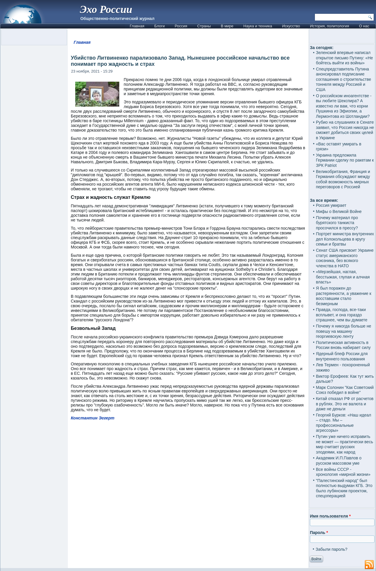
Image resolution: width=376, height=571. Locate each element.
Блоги (159, 26)
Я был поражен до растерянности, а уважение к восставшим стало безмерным (343, 296)
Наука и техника (258, 26)
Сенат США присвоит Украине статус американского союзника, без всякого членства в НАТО (344, 258)
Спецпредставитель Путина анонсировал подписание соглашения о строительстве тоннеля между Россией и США (343, 79)
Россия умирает (331, 205)
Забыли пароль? (331, 549)
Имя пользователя (330, 516)
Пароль (319, 532)
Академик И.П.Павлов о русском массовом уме (338, 461)
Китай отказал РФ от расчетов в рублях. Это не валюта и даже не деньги (344, 403)
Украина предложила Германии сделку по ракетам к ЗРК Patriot (345, 160)
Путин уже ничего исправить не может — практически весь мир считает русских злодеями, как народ (344, 444)
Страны (204, 26)
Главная (137, 26)
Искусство (291, 26)
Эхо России (106, 9)
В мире (227, 26)
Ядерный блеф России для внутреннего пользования (341, 356)
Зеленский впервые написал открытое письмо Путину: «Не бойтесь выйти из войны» (344, 57)
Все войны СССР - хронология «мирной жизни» (343, 472)
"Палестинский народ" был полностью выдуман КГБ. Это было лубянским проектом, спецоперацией (344, 488)
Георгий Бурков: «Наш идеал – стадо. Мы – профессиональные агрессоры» (343, 423)
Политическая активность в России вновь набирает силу (343, 345)
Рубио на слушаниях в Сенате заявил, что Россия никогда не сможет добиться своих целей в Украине (345, 130)
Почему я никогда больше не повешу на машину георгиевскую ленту (343, 331)
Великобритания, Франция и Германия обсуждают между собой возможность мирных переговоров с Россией (343, 179)
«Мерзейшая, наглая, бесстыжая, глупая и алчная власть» (343, 276)
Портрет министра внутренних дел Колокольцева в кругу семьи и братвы (345, 238)
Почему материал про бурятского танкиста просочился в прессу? (337, 222)
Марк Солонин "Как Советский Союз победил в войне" (345, 390)
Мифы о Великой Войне (339, 211)
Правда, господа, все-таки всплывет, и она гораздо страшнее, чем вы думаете (341, 314)
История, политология (329, 26)
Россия (181, 26)
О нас (364, 26)
